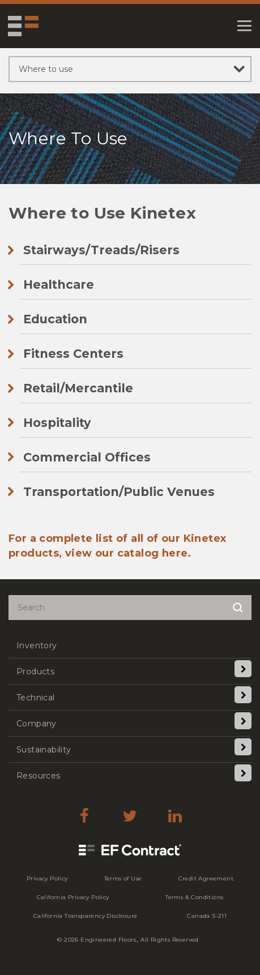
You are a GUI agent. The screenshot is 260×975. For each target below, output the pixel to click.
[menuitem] (130, 645)
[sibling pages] (130, 69)
